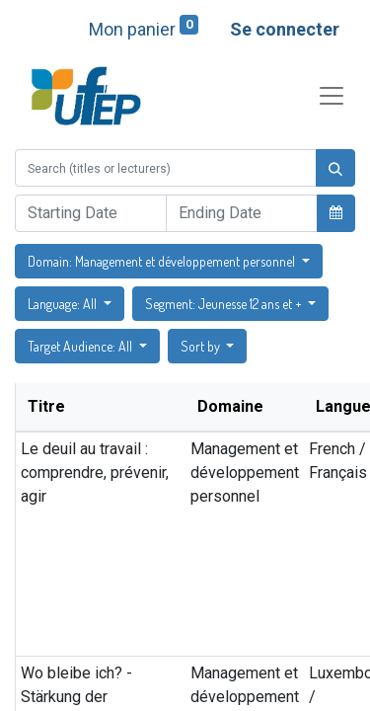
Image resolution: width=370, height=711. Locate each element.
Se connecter (284, 29)
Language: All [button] (64, 303)
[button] (336, 212)
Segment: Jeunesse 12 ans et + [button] (225, 303)
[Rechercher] (335, 168)
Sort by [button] (202, 346)
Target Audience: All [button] (81, 346)
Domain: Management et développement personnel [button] (163, 261)
